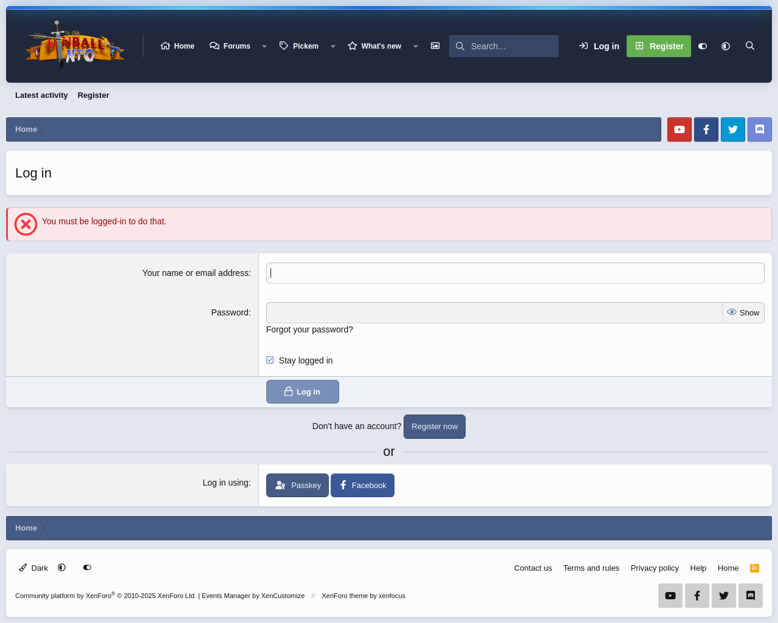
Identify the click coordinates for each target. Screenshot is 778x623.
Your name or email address (195, 273)
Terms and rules (591, 568)
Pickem (305, 46)
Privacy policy (655, 568)
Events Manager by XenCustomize (253, 595)
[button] (264, 46)
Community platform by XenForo (105, 595)
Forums (237, 46)
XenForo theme (345, 595)
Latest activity (41, 95)
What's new (382, 46)
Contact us (533, 568)
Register (93, 95)
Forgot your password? (309, 329)
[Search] (515, 46)
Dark (33, 568)
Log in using (225, 482)
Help (698, 568)
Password (229, 312)
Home (184, 46)
